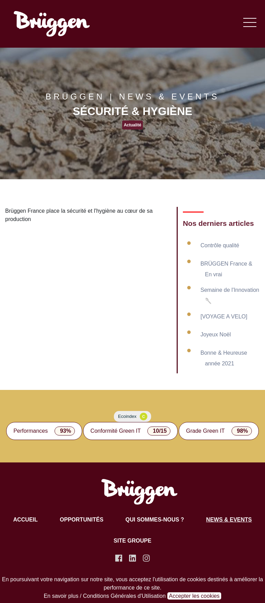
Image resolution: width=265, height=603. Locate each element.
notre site (101, 579)
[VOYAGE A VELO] (223, 316)
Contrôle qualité (219, 245)
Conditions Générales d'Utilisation (124, 596)
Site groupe (132, 541)
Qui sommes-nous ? (155, 520)
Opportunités (81, 520)
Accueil (25, 520)
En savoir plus (61, 596)
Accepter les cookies (194, 596)
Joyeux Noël (215, 334)
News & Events (229, 520)
